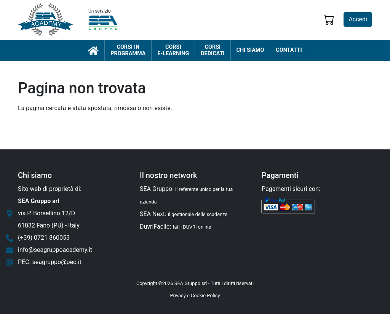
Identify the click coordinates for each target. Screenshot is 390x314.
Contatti (289, 50)
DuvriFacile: (175, 226)
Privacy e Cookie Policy (195, 295)
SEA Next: (183, 214)
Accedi (357, 19)
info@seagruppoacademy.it (55, 249)
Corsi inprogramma (127, 50)
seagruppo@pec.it (56, 262)
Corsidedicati (212, 50)
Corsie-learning (173, 50)
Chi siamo (250, 50)
